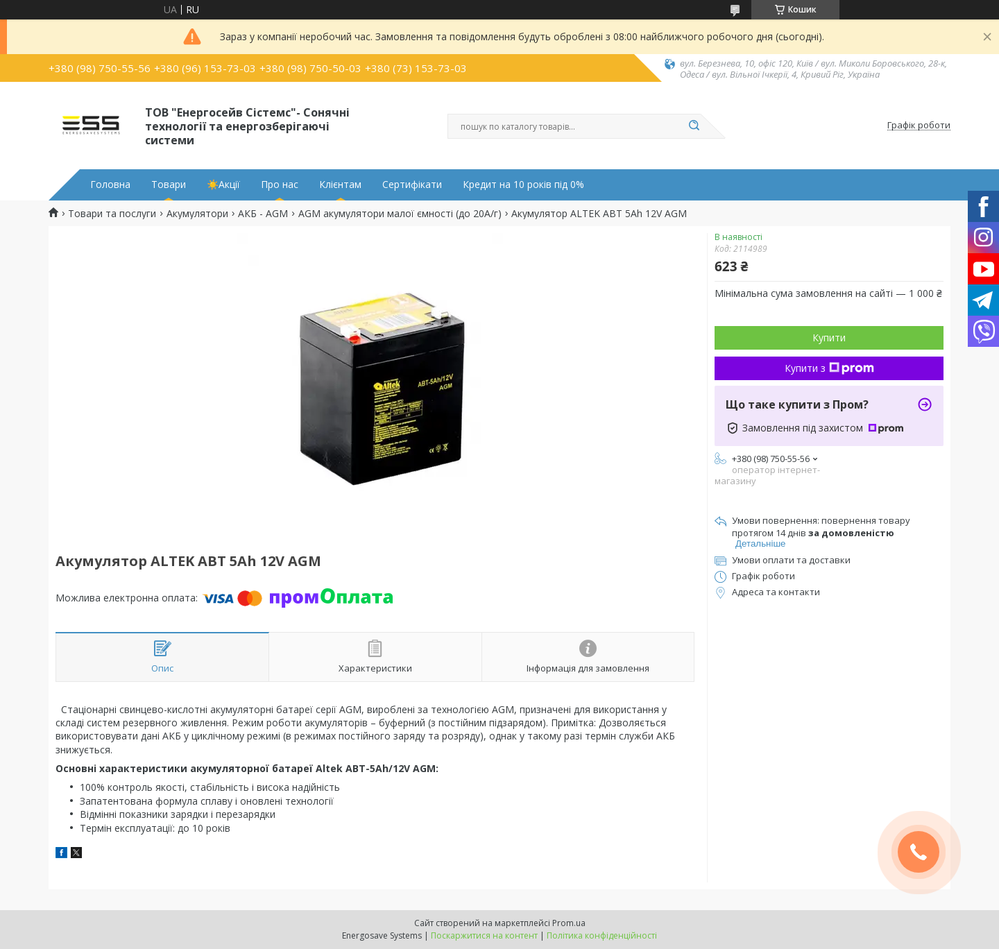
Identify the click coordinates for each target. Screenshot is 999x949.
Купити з (829, 368)
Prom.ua (569, 923)
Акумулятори (197, 213)
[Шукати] (694, 126)
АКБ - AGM (263, 213)
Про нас (279, 184)
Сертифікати (412, 184)
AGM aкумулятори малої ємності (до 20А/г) (400, 213)
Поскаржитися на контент (484, 935)
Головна (110, 184)
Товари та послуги (112, 213)
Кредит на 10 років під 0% (523, 184)
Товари (168, 184)
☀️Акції (223, 184)
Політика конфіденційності (602, 935)
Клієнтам (340, 184)
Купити (829, 337)
